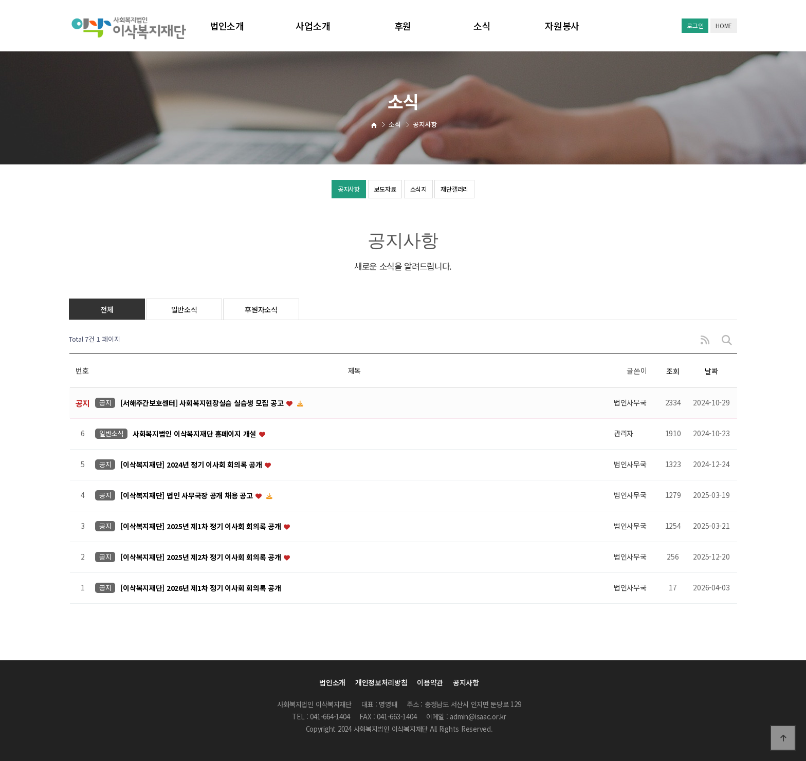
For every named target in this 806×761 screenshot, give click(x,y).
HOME (724, 25)
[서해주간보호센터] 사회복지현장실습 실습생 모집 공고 (202, 403)
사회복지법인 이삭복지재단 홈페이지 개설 (195, 434)
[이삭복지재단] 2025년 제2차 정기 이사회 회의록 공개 (201, 557)
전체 (106, 309)
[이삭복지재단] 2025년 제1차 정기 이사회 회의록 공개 (201, 526)
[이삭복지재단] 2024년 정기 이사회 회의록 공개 (192, 464)
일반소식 (184, 309)
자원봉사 (562, 25)
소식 (481, 25)
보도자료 (377, 190)
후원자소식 (261, 309)
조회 (672, 371)
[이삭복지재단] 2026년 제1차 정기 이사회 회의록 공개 (200, 588)
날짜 (711, 371)
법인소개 (227, 25)
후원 (402, 25)
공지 (105, 402)
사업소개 (313, 25)
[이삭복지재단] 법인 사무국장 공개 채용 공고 (187, 495)
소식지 (425, 190)
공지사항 (326, 190)
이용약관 (430, 682)
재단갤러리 (477, 190)
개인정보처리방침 (381, 682)
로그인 (695, 25)
